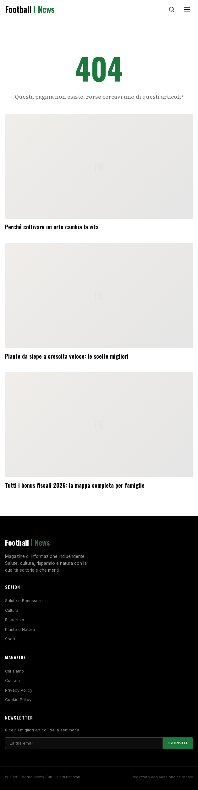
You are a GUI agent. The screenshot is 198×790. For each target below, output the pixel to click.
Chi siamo (14, 671)
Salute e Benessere (24, 600)
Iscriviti (177, 743)
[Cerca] (171, 9)
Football (30, 9)
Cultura (12, 610)
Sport (10, 639)
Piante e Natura (20, 629)
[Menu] (187, 9)
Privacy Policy (18, 690)
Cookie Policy (18, 699)
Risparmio (14, 619)
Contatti (12, 680)
